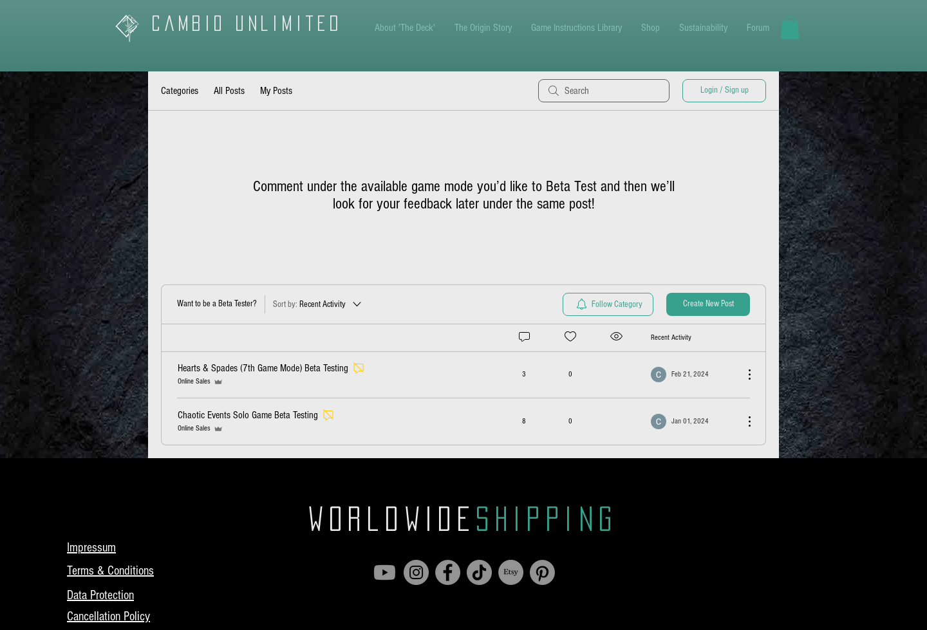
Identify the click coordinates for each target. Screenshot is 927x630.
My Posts (276, 91)
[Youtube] (384, 572)
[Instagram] (416, 572)
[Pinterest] (542, 572)
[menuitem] (608, 304)
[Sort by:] (318, 304)
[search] (604, 90)
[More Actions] (743, 374)
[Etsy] (510, 572)
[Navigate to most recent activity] (692, 374)
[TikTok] (479, 572)
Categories (179, 91)
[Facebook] (447, 572)
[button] (790, 27)
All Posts (229, 91)
